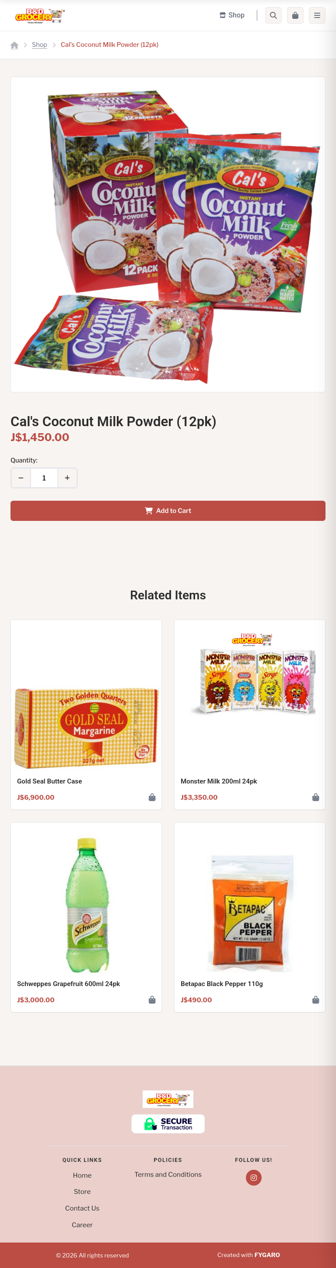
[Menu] (317, 15)
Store (82, 1191)
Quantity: (24, 460)
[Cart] (295, 15)
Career (82, 1225)
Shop (39, 45)
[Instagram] (254, 1178)
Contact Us (82, 1208)
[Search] (273, 15)
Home (82, 1175)
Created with (248, 1255)
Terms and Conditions (168, 1174)
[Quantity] (44, 478)
